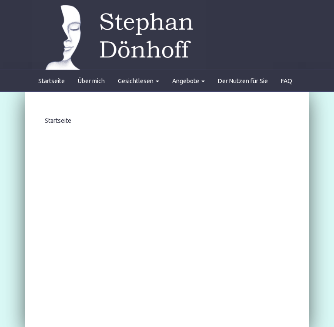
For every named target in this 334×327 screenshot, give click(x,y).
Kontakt (48, 102)
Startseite (51, 81)
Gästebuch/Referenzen (104, 102)
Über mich (91, 81)
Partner (210, 102)
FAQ (286, 81)
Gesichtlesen (138, 81)
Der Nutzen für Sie (243, 81)
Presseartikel (166, 102)
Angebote (188, 81)
